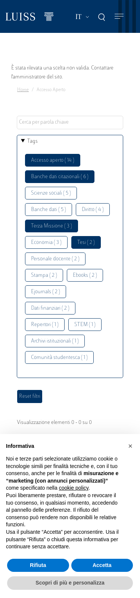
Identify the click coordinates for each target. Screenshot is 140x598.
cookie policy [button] (73, 488)
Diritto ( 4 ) (93, 210)
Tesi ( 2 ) (86, 242)
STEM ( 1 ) (85, 325)
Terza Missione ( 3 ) (51, 226)
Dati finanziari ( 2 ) (50, 308)
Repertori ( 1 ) (45, 325)
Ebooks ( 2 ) (85, 275)
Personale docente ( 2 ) (55, 259)
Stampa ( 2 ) (44, 275)
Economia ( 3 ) (46, 242)
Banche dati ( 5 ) (48, 210)
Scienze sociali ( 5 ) (51, 193)
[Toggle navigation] (119, 16)
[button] (130, 446)
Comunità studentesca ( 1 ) (59, 357)
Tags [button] (32, 141)
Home (23, 90)
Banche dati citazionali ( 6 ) (59, 177)
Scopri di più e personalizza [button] (69, 583)
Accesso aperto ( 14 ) (52, 160)
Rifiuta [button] (38, 565)
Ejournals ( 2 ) (45, 292)
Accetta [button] (102, 565)
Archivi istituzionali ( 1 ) (55, 341)
